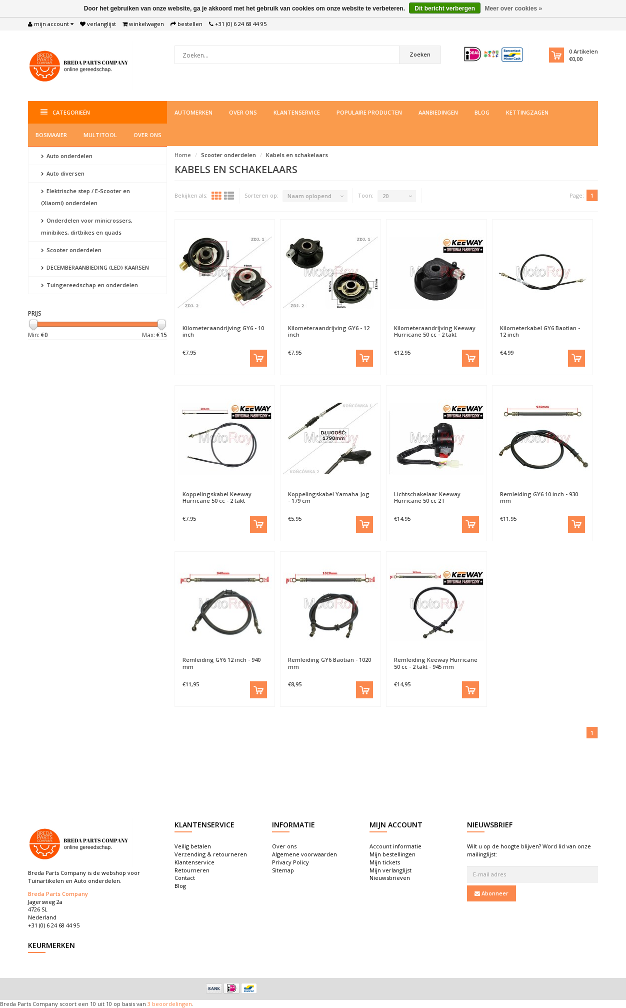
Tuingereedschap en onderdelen (89, 285)
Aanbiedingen (438, 112)
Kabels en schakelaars (297, 155)
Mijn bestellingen (393, 854)
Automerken (193, 112)
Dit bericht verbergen (444, 8)
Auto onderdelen (66, 156)
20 (385, 196)
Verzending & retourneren (210, 854)
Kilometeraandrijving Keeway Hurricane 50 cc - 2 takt (435, 331)
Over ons (243, 112)
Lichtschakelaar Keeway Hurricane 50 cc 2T (427, 497)
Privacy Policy (290, 862)
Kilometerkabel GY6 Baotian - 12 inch (540, 331)
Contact (184, 877)
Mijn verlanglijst (391, 870)
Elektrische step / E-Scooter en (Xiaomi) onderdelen (85, 197)
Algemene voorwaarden (304, 854)
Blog (482, 112)
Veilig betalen (192, 846)
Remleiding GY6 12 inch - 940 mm (221, 663)
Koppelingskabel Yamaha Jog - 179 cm (329, 497)
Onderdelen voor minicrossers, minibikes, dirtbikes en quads (86, 226)
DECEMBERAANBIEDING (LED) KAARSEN (95, 267)
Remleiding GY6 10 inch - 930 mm (539, 497)
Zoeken (420, 54)
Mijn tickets (385, 862)
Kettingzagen (527, 112)
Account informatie (396, 846)
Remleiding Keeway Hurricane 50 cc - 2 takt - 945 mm (436, 663)
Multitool (100, 135)
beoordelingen (171, 1003)
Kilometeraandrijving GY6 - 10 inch (223, 331)
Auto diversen (62, 173)
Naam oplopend (310, 196)
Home (182, 155)
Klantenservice (297, 112)
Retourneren (192, 870)
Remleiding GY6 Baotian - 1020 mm (329, 663)
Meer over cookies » (513, 8)
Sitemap (283, 870)
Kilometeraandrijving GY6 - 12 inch (329, 331)
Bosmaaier (51, 135)
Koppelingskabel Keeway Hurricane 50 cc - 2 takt (217, 497)
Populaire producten (369, 112)
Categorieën (65, 112)
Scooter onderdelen (71, 250)
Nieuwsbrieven (390, 877)
